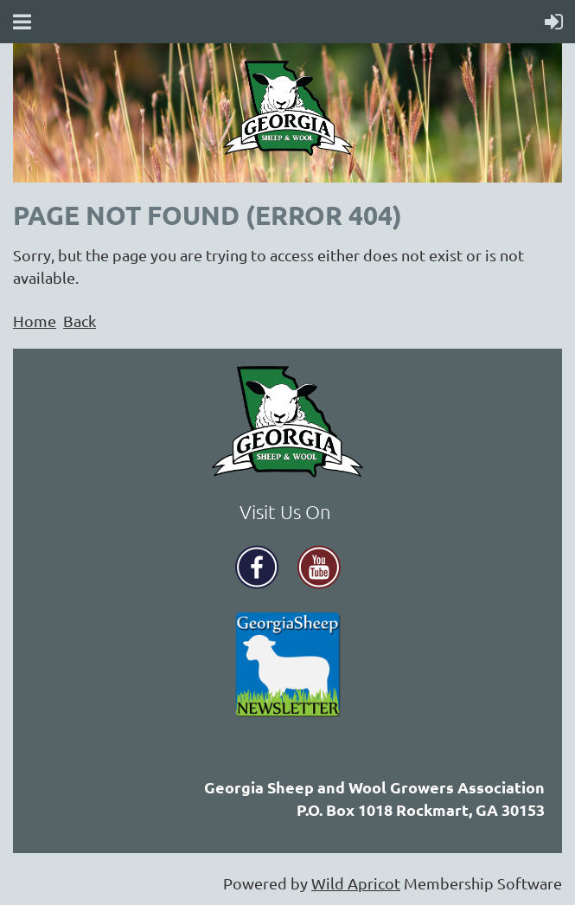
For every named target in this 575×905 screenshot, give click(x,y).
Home (34, 320)
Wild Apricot (355, 883)
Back (79, 320)
